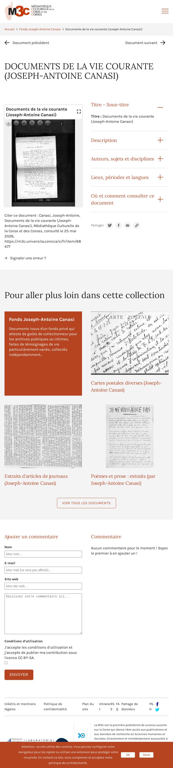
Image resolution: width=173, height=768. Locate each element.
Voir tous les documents (86, 503)
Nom (8, 547)
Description (104, 140)
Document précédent (31, 42)
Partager (97, 225)
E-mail (10, 563)
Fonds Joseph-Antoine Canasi (40, 29)
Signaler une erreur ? (28, 258)
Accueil (10, 29)
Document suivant (141, 42)
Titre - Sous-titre (110, 105)
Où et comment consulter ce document (122, 199)
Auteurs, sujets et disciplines (122, 159)
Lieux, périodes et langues (120, 177)
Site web (11, 579)
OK (128, 755)
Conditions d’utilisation (24, 641)
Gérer (146, 755)
